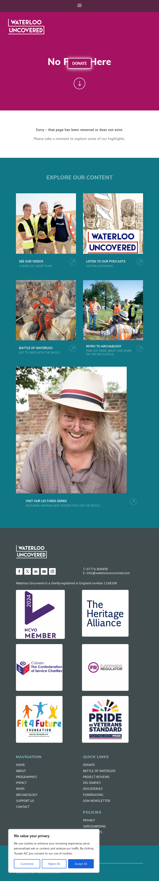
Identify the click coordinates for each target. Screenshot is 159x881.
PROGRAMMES (26, 777)
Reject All (54, 863)
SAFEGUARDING (94, 826)
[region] (53, 851)
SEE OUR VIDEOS (31, 261)
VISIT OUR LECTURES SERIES (46, 501)
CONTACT (23, 807)
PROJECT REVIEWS (96, 777)
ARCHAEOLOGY (26, 795)
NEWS (20, 789)
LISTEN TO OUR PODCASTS (105, 261)
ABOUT (21, 771)
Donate (79, 63)
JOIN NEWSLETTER (96, 801)
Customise (27, 863)
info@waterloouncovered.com (108, 573)
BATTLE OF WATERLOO (36, 348)
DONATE (89, 765)
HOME (20, 765)
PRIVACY (89, 820)
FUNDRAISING (93, 795)
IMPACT (21, 783)
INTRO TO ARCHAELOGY (103, 346)
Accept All (81, 863)
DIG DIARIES (92, 783)
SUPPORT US (25, 801)
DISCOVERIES (93, 789)
